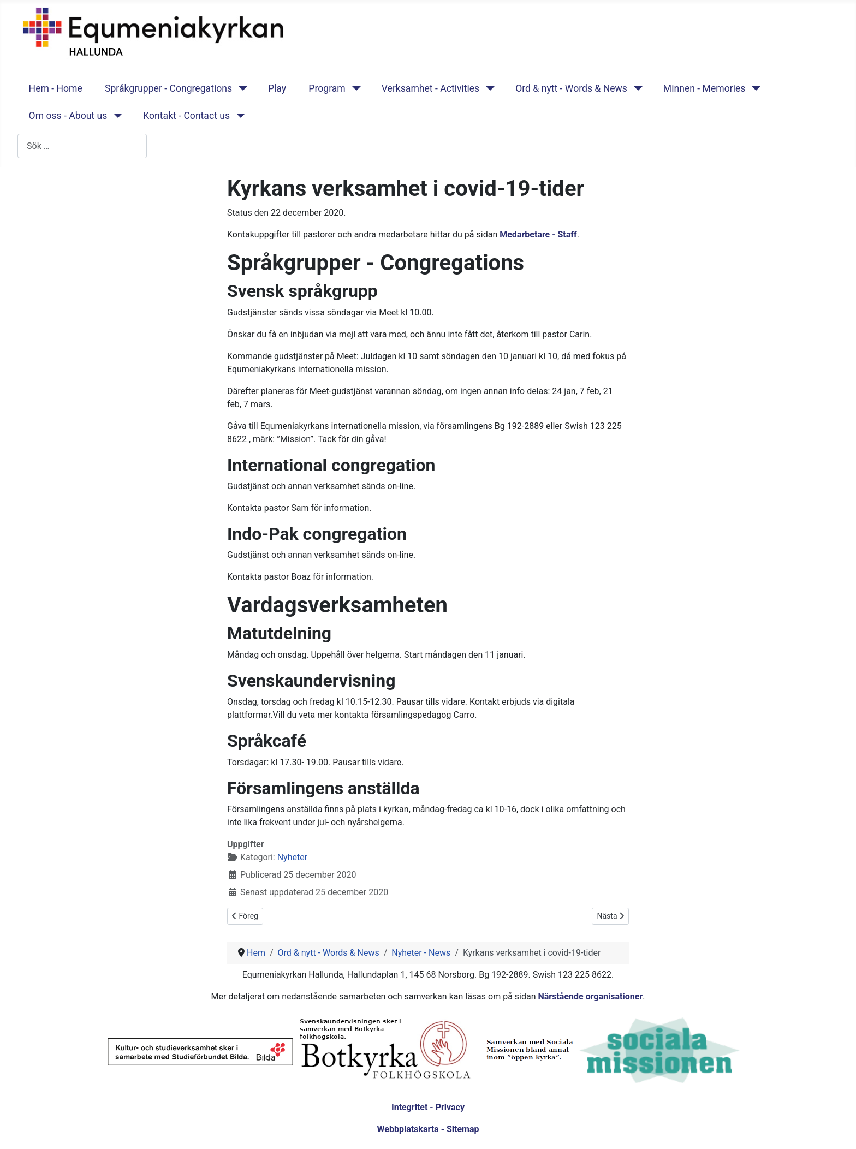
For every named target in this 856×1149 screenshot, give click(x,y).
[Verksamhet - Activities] (488, 88)
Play (277, 88)
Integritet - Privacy (428, 1107)
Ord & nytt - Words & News (571, 88)
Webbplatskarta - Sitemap (428, 1129)
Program (326, 88)
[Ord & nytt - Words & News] (636, 88)
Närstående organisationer (590, 996)
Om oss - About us (68, 115)
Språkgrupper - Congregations (168, 88)
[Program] (354, 88)
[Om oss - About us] (115, 115)
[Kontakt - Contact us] (238, 115)
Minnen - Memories (704, 88)
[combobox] (82, 146)
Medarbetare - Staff (538, 234)
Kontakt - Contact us (186, 115)
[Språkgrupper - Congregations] (240, 88)
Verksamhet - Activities (430, 88)
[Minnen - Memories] (753, 88)
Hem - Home (55, 88)
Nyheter (292, 857)
